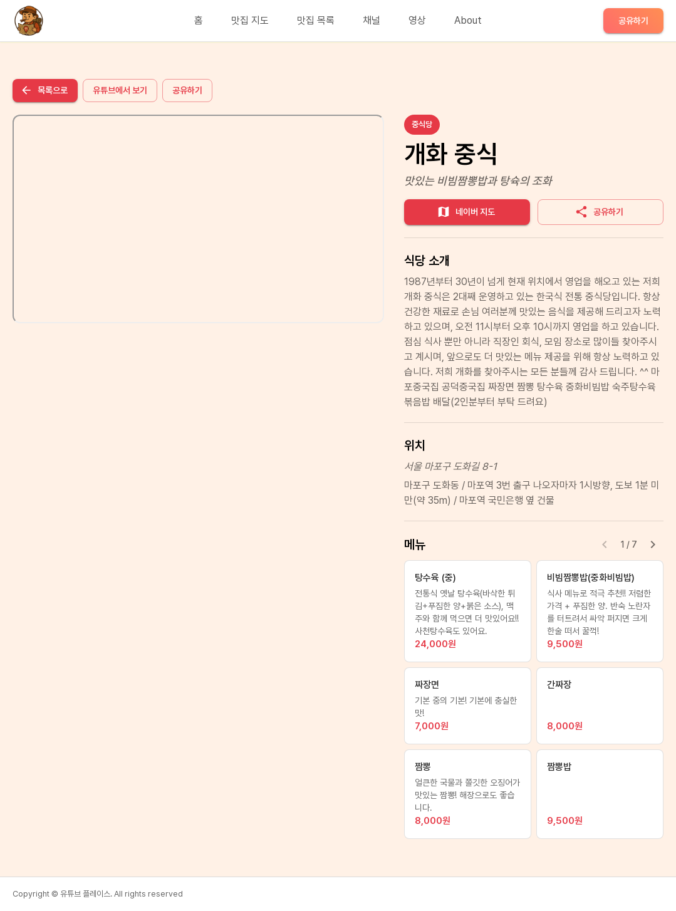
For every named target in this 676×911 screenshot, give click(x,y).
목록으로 (44, 90)
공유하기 (633, 21)
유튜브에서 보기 (120, 90)
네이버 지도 (466, 212)
